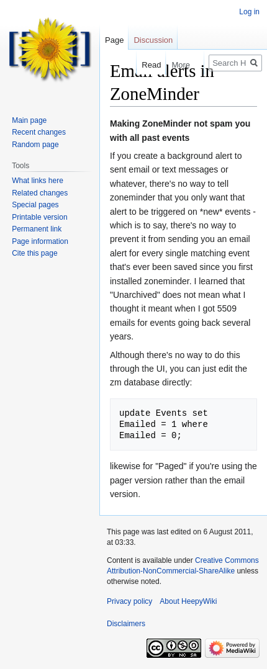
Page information (40, 241)
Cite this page (34, 253)
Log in (249, 11)
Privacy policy (129, 601)
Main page (29, 120)
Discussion (153, 40)
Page (114, 40)
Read (145, 65)
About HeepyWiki (188, 601)
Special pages (35, 204)
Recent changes (39, 132)
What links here (37, 180)
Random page (35, 144)
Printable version (39, 217)
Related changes (40, 193)
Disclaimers (126, 623)
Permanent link (36, 229)
